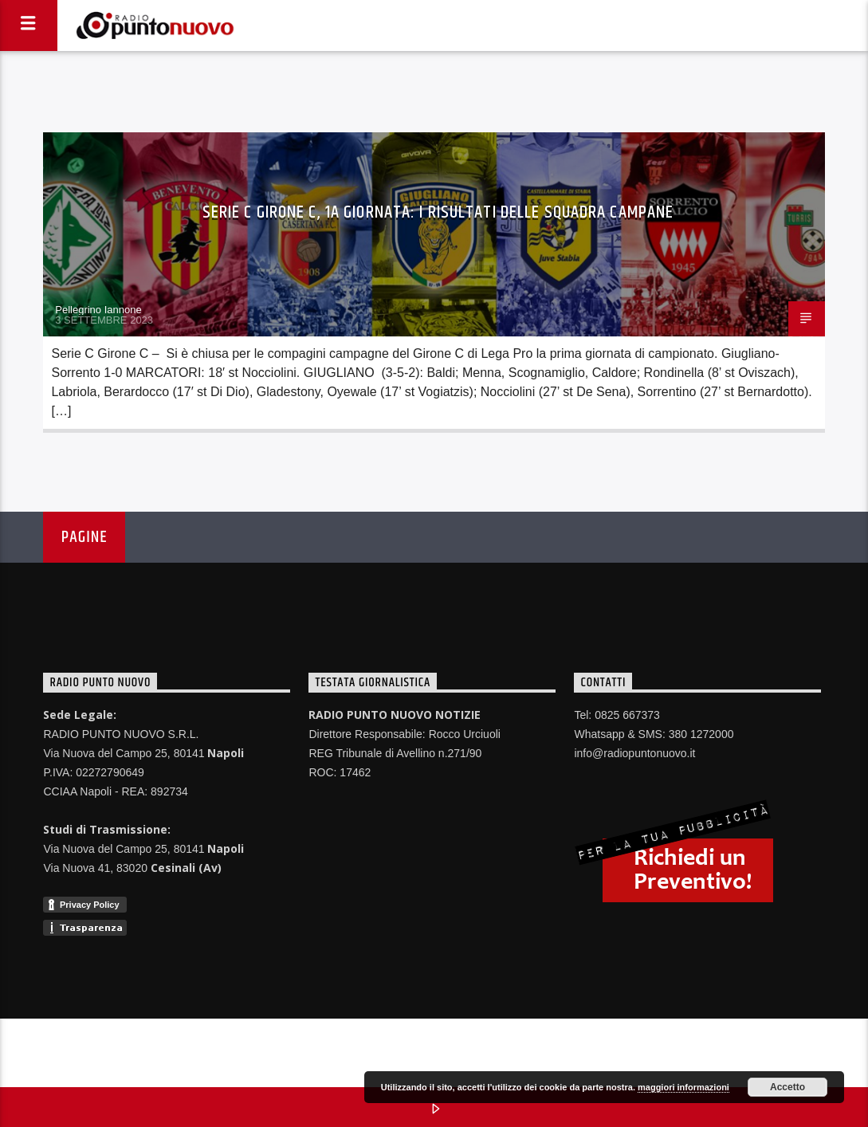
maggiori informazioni (683, 1087)
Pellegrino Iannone (98, 310)
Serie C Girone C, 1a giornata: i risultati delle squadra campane (438, 212)
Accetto (787, 1087)
